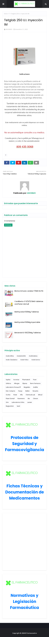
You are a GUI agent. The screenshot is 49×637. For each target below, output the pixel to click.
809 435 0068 (24, 146)
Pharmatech (26, 380)
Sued (18, 406)
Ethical (40, 395)
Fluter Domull (10, 398)
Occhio (8, 395)
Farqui (20, 391)
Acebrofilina (10, 356)
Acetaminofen (21, 356)
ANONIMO (8, 29)
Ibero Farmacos (35, 383)
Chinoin (35, 398)
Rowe (15, 395)
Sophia (8, 380)
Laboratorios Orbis (18, 402)
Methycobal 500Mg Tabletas (27, 312)
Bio (29, 398)
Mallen (27, 391)
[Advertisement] (24, 541)
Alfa (21, 395)
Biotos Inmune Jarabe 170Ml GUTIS (29, 291)
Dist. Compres (10, 391)
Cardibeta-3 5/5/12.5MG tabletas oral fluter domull (29, 302)
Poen (34, 380)
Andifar (35, 387)
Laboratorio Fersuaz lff (13, 387)
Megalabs (27, 387)
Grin (7, 402)
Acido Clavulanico (11, 360)
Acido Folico (24, 360)
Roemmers (21, 398)
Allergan (16, 383)
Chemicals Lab (30, 395)
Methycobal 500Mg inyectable (27, 322)
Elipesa (25, 383)
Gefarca (8, 383)
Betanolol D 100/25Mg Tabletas (28, 332)
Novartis (35, 391)
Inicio (6, 14)
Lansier (29, 402)
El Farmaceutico (31, 633)
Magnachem (10, 406)
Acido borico (36, 360)
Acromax (16, 380)
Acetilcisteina (33, 356)
